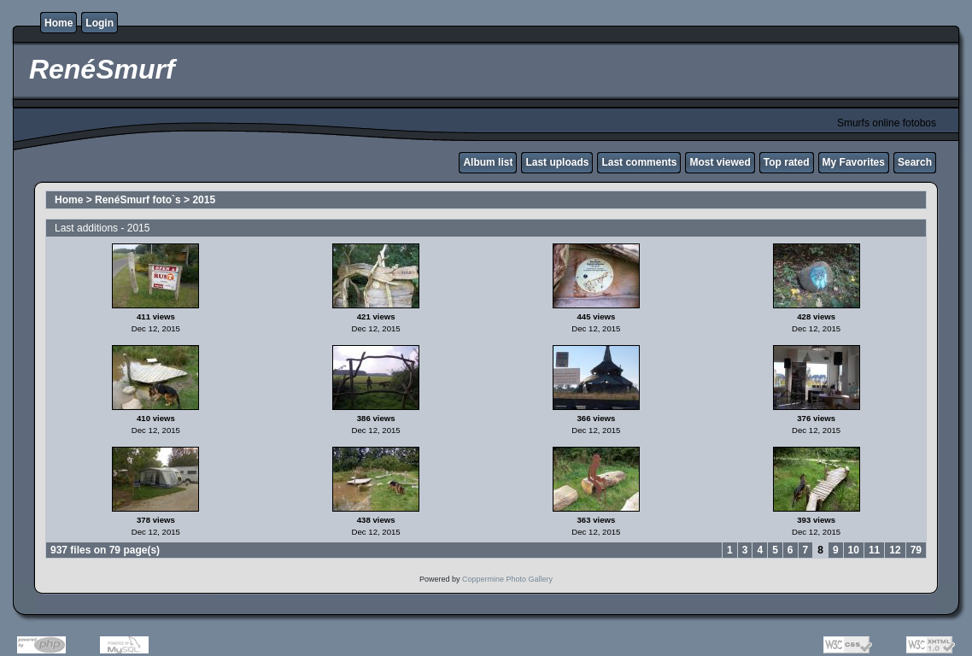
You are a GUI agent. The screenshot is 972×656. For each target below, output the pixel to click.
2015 (203, 200)
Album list (487, 162)
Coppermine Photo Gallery (507, 579)
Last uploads (556, 162)
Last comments (638, 162)
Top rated (787, 162)
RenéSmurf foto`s (138, 200)
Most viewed (719, 162)
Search (915, 162)
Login (99, 23)
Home (58, 23)
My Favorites (854, 162)
